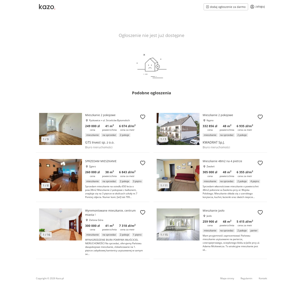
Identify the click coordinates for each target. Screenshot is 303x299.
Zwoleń (211, 166)
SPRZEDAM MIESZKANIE (101, 161)
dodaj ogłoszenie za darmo (226, 7)
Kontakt (263, 278)
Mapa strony (227, 278)
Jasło (209, 216)
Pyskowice (94, 120)
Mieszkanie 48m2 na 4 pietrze (222, 161)
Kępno (210, 120)
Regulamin (246, 278)
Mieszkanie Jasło (213, 210)
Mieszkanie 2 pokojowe (100, 115)
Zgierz (92, 166)
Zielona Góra (96, 220)
